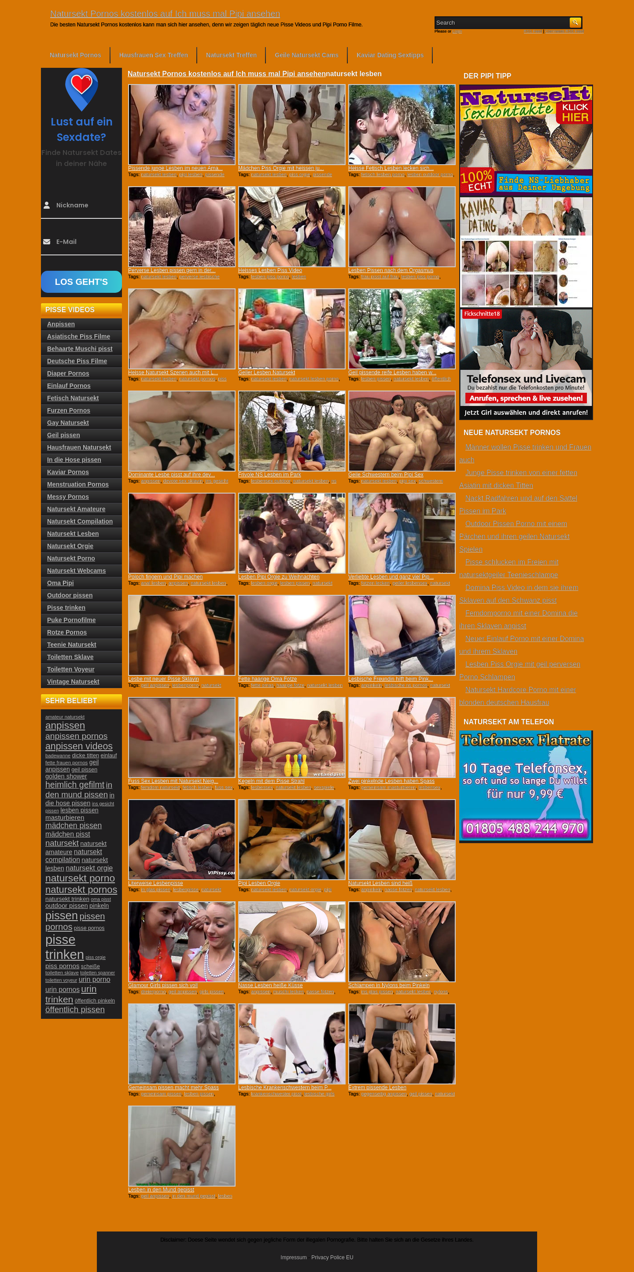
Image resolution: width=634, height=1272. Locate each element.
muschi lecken (288, 991)
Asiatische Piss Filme (78, 336)
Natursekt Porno (71, 558)
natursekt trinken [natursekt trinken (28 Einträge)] (67, 899)
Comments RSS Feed (564, 31)
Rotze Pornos (67, 632)
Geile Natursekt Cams (307, 55)
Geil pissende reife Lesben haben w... (392, 372)
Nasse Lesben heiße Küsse (270, 985)
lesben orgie (264, 583)
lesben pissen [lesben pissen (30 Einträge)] (79, 810)
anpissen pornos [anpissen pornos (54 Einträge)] (76, 736)
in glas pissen (155, 889)
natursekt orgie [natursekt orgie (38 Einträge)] (89, 868)
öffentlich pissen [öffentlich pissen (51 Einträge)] (75, 1009)
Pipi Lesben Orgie (259, 883)
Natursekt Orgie (70, 545)
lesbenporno (185, 685)
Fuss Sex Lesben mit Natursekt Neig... (173, 781)
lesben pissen (376, 378)
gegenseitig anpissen (383, 1093)
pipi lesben (191, 174)
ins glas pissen (377, 991)
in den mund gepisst (193, 1195)
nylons (441, 991)
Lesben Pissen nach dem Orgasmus (390, 270)
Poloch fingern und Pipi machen (165, 577)
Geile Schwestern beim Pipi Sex (386, 475)
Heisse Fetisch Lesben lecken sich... (391, 168)
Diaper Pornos (68, 373)
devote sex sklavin (183, 480)
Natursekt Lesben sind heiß (380, 883)
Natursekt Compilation (80, 521)
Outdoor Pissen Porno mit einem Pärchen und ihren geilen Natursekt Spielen (514, 536)
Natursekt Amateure (76, 508)
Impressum (293, 1257)
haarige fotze (290, 685)
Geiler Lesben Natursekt (266, 372)
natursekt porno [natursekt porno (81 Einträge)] (80, 878)
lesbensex (262, 787)
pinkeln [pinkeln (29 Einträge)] (99, 905)
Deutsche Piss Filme (77, 361)
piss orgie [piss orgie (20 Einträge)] (95, 957)
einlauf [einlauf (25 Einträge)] (109, 755)
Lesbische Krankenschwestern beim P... (285, 1087)
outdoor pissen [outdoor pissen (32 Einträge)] (66, 905)
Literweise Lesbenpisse (155, 883)
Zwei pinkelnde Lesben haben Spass (391, 781)
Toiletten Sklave (70, 656)
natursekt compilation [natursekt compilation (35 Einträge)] (73, 855)
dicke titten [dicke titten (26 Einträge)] (86, 755)
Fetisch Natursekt (73, 398)
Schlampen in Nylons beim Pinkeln (389, 985)
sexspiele (324, 787)
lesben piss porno (270, 276)
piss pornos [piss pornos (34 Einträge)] (62, 966)
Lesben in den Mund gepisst (161, 1190)
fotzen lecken (375, 583)
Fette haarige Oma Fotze (267, 679)
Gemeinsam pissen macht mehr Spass (173, 1087)
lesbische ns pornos (406, 685)
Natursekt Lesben (73, 533)
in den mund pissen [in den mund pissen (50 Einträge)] (78, 789)
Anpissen (61, 324)
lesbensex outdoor (270, 480)
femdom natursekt (160, 787)
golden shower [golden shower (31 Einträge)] (66, 776)
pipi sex (407, 480)
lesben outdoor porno (430, 174)
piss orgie (299, 174)
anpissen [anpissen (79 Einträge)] (65, 725)
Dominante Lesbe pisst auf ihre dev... (171, 475)
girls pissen (211, 991)
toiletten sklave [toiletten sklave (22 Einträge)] (62, 972)
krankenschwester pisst (276, 1093)
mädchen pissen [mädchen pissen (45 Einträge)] (73, 825)
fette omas (262, 685)
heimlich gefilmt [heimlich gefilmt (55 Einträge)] (74, 784)
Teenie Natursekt (71, 644)
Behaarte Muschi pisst (80, 348)
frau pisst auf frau (379, 276)
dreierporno (153, 991)
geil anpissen (155, 685)
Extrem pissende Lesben (377, 1087)
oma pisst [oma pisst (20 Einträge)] (101, 899)
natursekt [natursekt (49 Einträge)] (62, 843)
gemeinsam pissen (161, 1093)
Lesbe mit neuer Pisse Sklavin (163, 679)
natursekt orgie (305, 889)
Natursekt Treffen (231, 55)
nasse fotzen (398, 889)
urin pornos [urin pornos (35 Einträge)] (62, 989)
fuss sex (223, 787)
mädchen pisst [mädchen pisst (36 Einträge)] (67, 834)
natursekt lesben (159, 174)
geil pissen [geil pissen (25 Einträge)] (84, 770)
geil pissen (420, 1093)
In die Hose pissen (74, 459)
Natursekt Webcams (76, 570)
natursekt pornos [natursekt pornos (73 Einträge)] (81, 889)
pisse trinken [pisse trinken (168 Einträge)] (64, 947)
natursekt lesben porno (314, 378)
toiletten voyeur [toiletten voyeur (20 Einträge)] (61, 980)
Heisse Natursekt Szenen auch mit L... (173, 372)
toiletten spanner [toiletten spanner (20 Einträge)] (97, 972)
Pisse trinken (66, 607)
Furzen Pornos (68, 410)
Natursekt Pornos (75, 55)
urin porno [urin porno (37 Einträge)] (95, 979)
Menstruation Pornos (78, 484)
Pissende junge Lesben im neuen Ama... (175, 168)
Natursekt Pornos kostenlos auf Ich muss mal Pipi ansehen (165, 13)
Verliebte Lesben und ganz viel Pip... (391, 577)
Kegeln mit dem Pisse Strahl (271, 781)
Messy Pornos (68, 496)
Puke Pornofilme (71, 619)
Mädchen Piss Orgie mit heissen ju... (281, 168)
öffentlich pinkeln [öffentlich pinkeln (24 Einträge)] (95, 1001)
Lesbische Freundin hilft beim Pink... (390, 679)
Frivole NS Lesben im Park (269, 475)
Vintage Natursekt (73, 681)
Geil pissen (63, 435)
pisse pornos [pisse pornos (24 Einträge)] (89, 928)
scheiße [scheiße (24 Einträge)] (90, 966)
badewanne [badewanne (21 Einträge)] (57, 755)
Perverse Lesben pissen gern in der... (172, 270)
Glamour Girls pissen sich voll (163, 985)
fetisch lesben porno (382, 174)
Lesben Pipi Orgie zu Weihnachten (279, 577)
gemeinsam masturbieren (388, 787)
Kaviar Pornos (68, 472)
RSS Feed (533, 31)
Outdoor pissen (69, 595)
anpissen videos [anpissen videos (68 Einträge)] (79, 746)
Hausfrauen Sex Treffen (153, 55)
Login (457, 31)
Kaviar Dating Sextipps (390, 55)
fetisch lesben (197, 787)
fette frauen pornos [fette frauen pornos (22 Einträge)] (66, 762)
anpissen (150, 480)
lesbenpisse (186, 889)
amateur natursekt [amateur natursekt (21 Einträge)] (65, 716)
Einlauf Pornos (69, 385)
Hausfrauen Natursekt (79, 447)
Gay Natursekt (68, 422)
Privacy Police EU (332, 1257)
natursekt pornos (197, 378)
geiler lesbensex (410, 583)
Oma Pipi (60, 582)
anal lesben (153, 583)
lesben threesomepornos (272, 279)
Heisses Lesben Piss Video (270, 270)
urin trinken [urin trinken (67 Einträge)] (70, 994)
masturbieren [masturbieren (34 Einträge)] (64, 817)
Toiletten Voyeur (71, 669)
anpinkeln (371, 685)
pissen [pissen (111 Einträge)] (61, 915)
